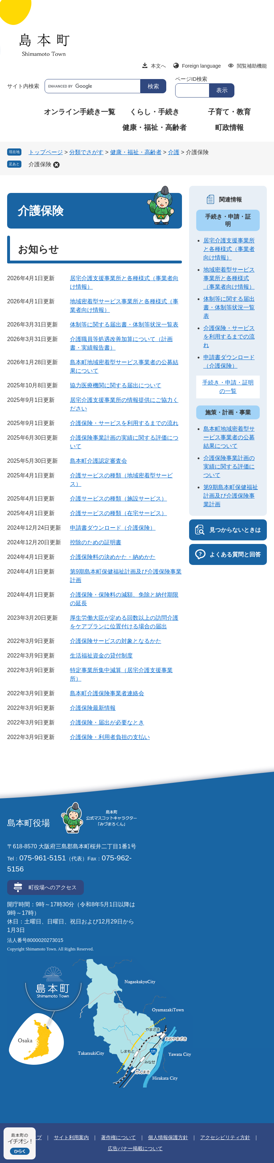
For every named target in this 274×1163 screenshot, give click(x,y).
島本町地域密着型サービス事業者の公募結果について (229, 437)
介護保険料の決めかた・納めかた (113, 557)
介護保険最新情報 (93, 708)
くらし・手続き (154, 112)
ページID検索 (191, 79)
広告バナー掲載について (135, 1148)
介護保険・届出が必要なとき (107, 722)
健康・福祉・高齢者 (154, 127)
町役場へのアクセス (53, 887)
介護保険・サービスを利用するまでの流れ (124, 423)
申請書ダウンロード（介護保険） (113, 528)
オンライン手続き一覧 (79, 112)
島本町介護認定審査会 (98, 461)
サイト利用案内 (71, 1137)
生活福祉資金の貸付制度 (101, 656)
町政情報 (229, 127)
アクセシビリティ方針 (225, 1137)
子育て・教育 (229, 112)
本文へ (158, 66)
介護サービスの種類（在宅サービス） (118, 513)
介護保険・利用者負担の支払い (110, 737)
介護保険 (40, 164)
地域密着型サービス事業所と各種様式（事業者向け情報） (229, 278)
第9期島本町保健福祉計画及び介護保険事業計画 (230, 495)
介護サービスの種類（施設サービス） (118, 499)
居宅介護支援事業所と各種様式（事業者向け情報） (229, 249)
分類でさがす (86, 152)
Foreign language (201, 66)
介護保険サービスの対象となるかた (115, 641)
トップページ (46, 152)
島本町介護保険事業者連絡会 (107, 693)
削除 (56, 165)
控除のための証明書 (95, 542)
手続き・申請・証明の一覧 (228, 386)
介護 (173, 152)
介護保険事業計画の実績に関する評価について (229, 466)
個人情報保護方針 (168, 1137)
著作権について (118, 1137)
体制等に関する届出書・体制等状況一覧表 (124, 324)
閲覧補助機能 (252, 66)
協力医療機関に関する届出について (115, 385)
